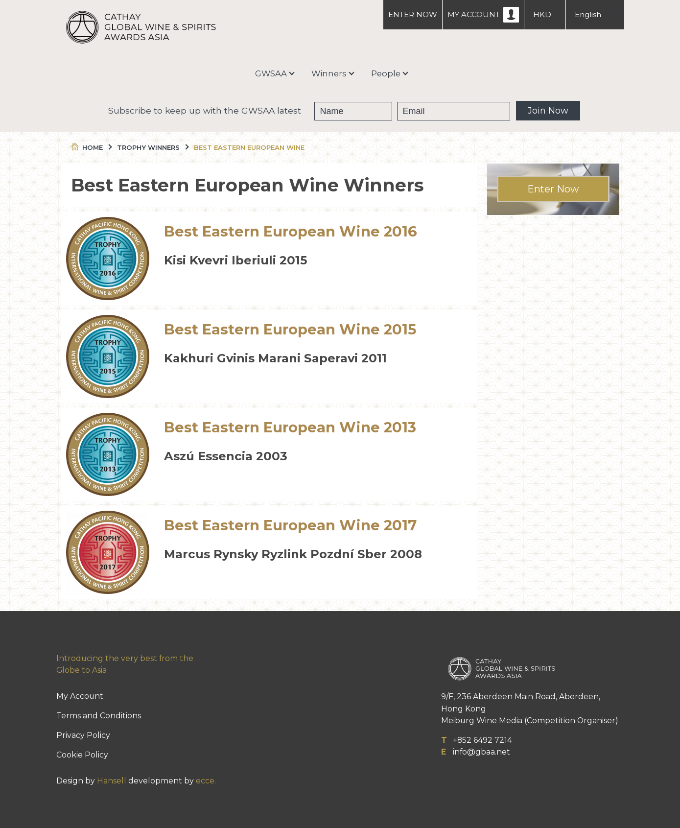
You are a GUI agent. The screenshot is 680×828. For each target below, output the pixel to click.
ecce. (206, 780)
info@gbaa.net (481, 752)
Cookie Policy (82, 754)
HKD (542, 14)
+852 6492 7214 (482, 740)
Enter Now (553, 189)
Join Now (548, 110)
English (588, 14)
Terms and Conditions (98, 715)
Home (91, 147)
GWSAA (271, 73)
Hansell (111, 780)
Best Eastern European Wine (249, 147)
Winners (329, 73)
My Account (79, 696)
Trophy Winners (152, 147)
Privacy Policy (83, 735)
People (385, 73)
